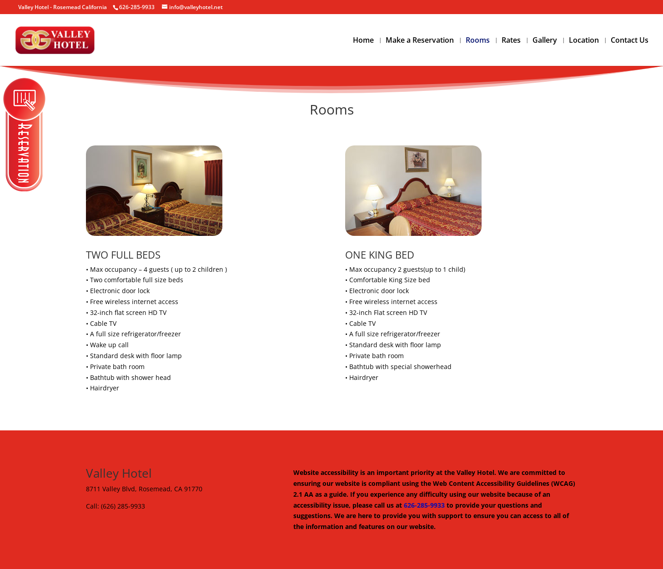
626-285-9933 (424, 505)
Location (584, 41)
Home (363, 41)
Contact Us (629, 41)
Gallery (544, 41)
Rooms (478, 41)
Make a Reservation (420, 41)
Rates (511, 41)
